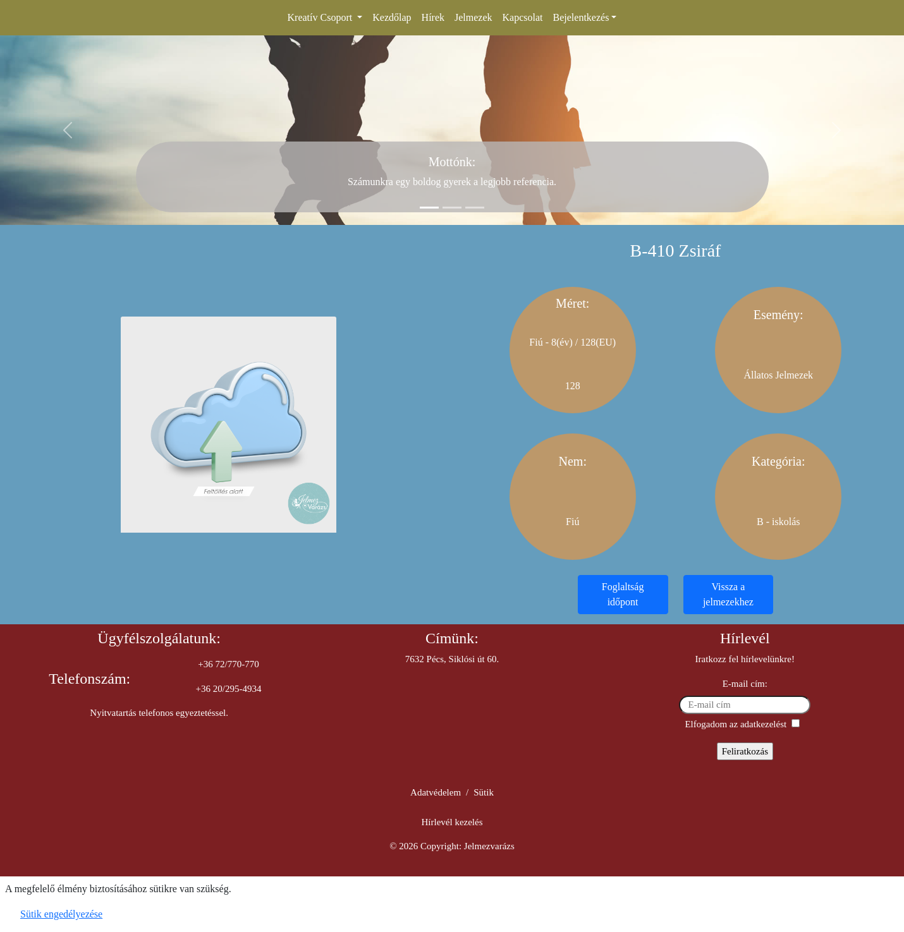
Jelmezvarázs (489, 846)
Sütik (483, 792)
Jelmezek (473, 17)
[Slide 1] (429, 207)
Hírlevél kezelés (451, 822)
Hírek (433, 17)
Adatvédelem (435, 792)
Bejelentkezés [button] (581, 17)
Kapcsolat (523, 17)
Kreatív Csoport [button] (321, 17)
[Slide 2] (452, 207)
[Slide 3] (474, 207)
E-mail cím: (745, 684)
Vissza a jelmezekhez (728, 594)
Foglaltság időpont (623, 594)
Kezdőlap (391, 17)
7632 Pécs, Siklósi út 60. (452, 659)
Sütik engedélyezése (61, 914)
